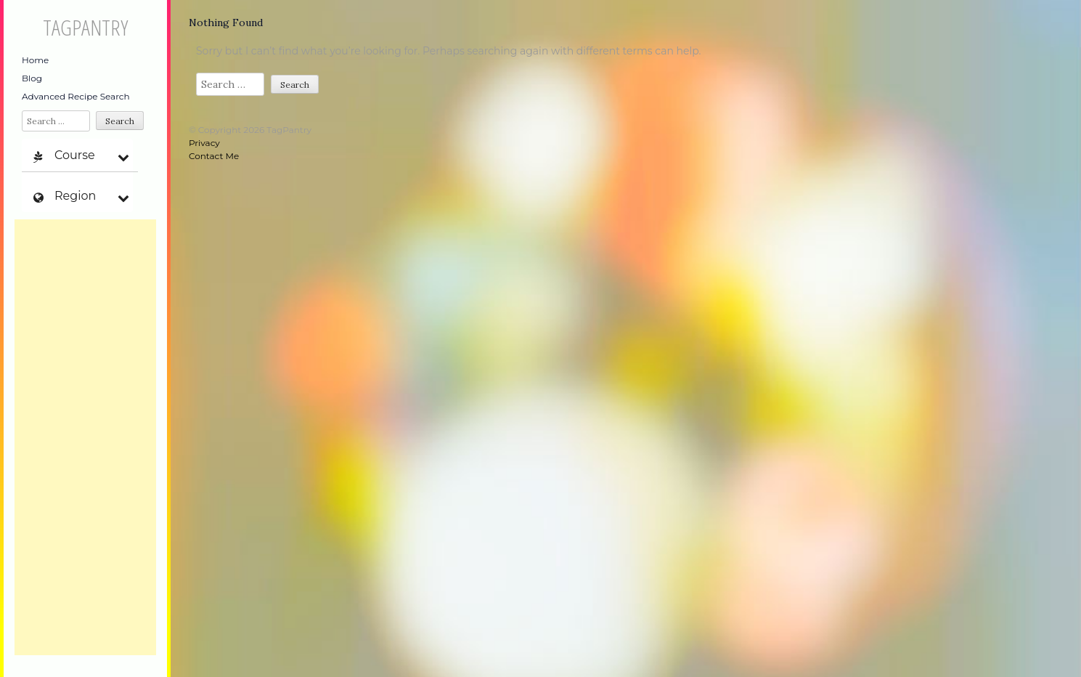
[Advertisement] (85, 437)
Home (35, 59)
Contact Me (214, 155)
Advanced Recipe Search (76, 96)
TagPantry (85, 27)
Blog (32, 78)
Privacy (204, 142)
